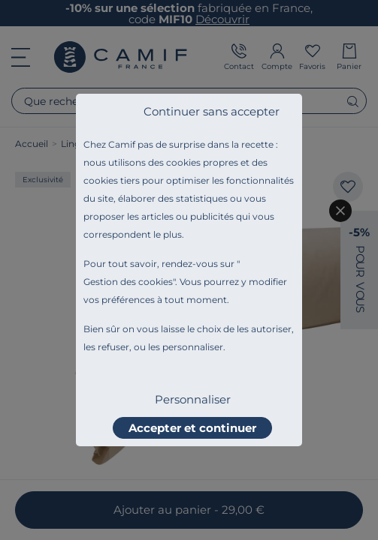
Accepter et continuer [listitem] (192, 428)
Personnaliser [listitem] (193, 399)
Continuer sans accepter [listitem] (212, 111)
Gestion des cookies (128, 281)
